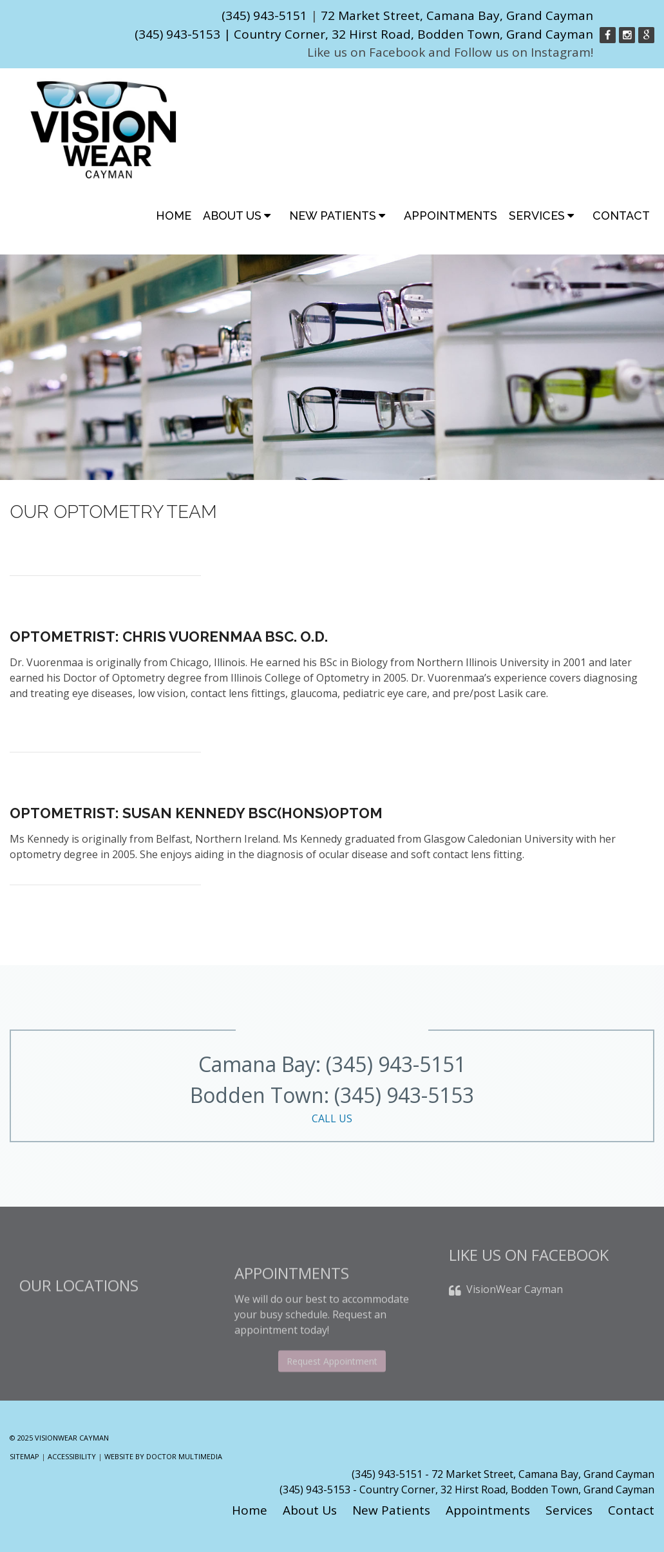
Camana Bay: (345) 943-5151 (332, 1064)
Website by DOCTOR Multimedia (163, 1456)
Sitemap (24, 1456)
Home (173, 215)
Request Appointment (332, 1386)
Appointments (450, 215)
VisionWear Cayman (514, 1303)
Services (537, 215)
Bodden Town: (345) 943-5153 (332, 1103)
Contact (621, 215)
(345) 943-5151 (264, 15)
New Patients (332, 215)
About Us (232, 215)
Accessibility (72, 1456)
